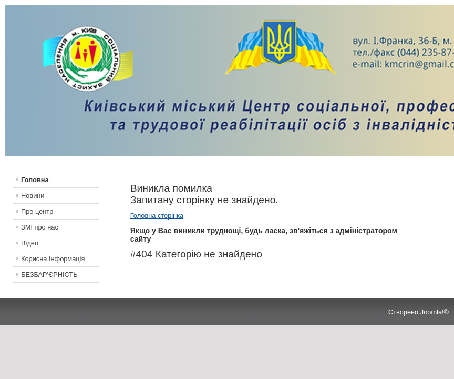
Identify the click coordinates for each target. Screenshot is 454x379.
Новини (33, 196)
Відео (29, 243)
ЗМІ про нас (39, 227)
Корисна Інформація (53, 259)
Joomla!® (434, 312)
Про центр (37, 211)
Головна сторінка (156, 216)
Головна (35, 180)
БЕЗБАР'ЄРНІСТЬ (49, 274)
